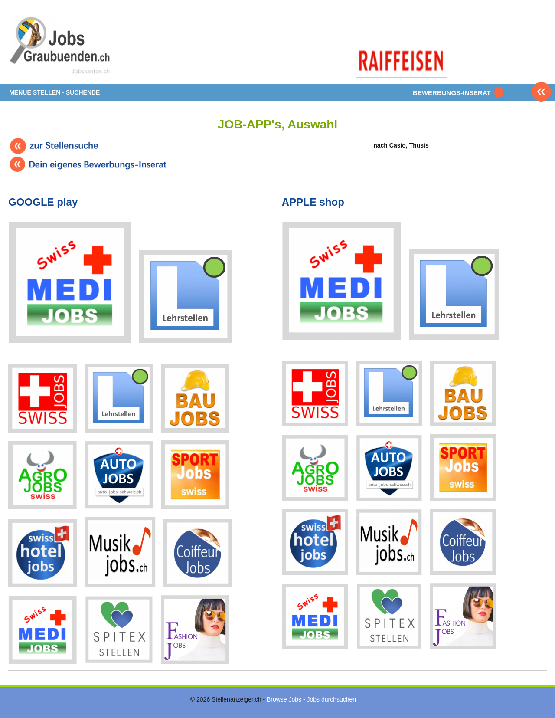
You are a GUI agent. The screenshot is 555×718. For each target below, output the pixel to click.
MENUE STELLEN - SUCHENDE (54, 92)
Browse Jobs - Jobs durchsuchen (311, 699)
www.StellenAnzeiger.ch (60, 45)
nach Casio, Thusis (400, 126)
